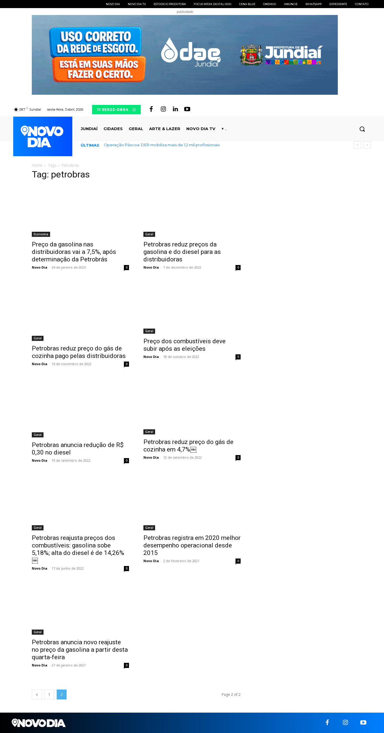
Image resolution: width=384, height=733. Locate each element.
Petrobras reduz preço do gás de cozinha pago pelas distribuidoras (79, 352)
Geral (149, 234)
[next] (367, 145)
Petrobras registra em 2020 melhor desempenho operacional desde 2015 (192, 545)
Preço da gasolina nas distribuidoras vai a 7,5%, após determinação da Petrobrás (74, 252)
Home (37, 165)
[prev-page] (37, 694)
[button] (362, 129)
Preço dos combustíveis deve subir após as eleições (184, 345)
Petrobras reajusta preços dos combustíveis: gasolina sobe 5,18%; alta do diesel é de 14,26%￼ (78, 549)
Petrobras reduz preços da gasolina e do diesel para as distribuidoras (182, 252)
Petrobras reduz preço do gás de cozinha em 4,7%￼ (188, 445)
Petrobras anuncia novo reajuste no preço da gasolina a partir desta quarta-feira (80, 650)
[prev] (357, 145)
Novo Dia (39, 267)
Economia (41, 234)
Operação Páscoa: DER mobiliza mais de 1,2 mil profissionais (162, 144)
